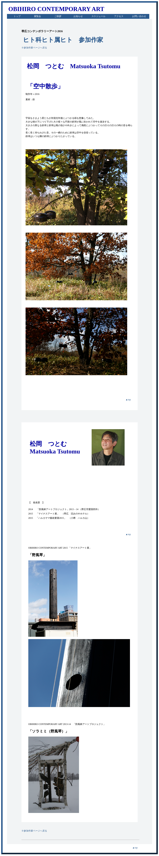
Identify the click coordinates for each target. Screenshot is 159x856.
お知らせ (78, 16)
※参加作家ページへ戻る (34, 47)
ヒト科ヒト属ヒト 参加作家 (63, 40)
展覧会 (37, 16)
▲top (128, 399)
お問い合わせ (139, 16)
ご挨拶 (57, 16)
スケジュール (98, 16)
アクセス (118, 16)
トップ (17, 16)
